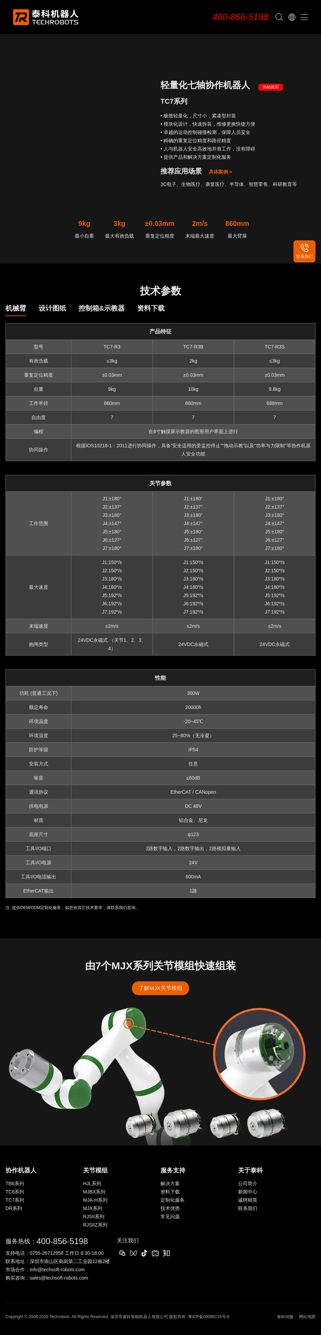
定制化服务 (172, 1200)
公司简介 (247, 1184)
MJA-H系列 (95, 1200)
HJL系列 (92, 1184)
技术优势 (170, 1208)
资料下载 (170, 1192)
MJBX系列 (94, 1192)
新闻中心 (247, 1192)
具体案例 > (220, 172)
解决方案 (170, 1184)
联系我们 (247, 1208)
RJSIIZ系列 (95, 1225)
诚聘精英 (247, 1200)
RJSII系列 (93, 1217)
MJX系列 (92, 1208)
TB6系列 (15, 1184)
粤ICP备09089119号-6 (208, 1317)
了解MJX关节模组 (160, 988)
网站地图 (307, 1317)
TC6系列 (15, 1192)
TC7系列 (15, 1200)
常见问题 (170, 1217)
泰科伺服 (285, 1317)
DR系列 (14, 1208)
